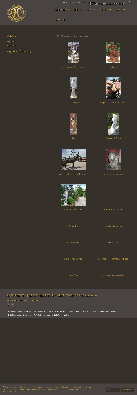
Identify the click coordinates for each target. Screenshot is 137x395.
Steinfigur (74, 275)
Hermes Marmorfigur (73, 259)
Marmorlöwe (74, 226)
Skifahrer (113, 67)
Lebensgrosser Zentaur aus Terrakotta (113, 102)
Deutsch (92, 2)
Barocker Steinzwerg (113, 174)
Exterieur (11, 45)
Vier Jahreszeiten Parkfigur (113, 275)
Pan (73, 138)
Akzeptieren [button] (127, 389)
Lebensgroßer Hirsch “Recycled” (74, 174)
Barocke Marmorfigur (113, 226)
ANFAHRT (34, 300)
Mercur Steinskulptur (73, 209)
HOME (10, 300)
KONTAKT (24, 300)
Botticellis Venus (113, 138)
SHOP (16, 300)
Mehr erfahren (113, 389)
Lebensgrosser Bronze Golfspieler (113, 259)
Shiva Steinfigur (74, 242)
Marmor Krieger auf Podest (113, 209)
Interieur (11, 41)
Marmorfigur (73, 102)
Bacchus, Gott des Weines (73, 67)
